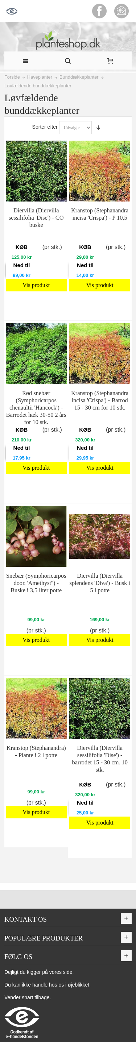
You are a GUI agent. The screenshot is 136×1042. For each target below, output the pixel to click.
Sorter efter (45, 127)
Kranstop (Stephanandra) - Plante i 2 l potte (36, 751)
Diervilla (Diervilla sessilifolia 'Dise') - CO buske (36, 217)
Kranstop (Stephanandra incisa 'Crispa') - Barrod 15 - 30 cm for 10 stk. (99, 400)
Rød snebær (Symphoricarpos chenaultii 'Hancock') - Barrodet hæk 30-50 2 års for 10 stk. (36, 407)
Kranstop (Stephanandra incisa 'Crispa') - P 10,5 (99, 214)
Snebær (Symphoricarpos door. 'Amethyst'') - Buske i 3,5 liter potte (36, 583)
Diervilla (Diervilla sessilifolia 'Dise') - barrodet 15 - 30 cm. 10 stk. (100, 758)
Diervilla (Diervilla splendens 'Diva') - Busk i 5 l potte (100, 583)
